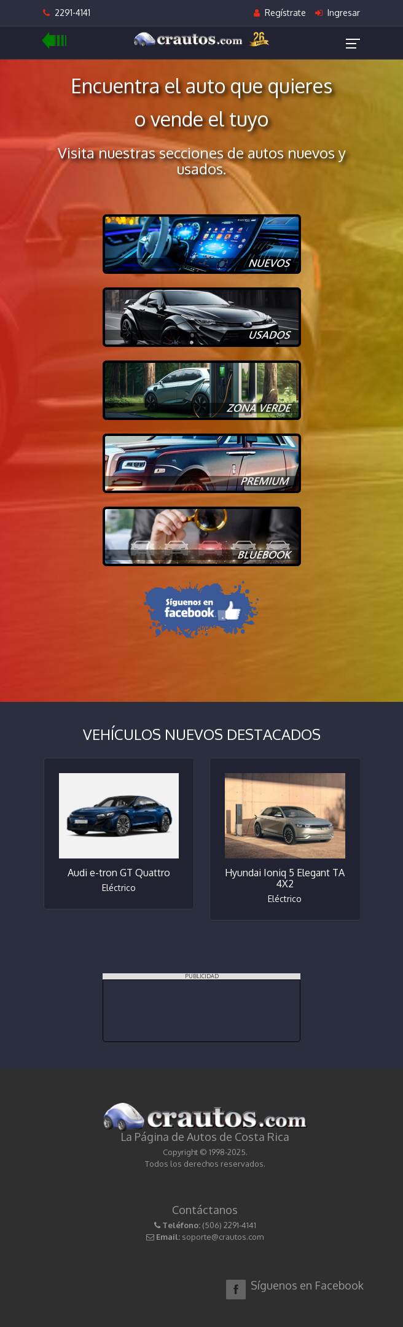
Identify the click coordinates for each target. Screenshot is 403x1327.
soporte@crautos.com (223, 1237)
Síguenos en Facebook (307, 1285)
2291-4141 (66, 12)
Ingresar (337, 12)
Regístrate (280, 12)
